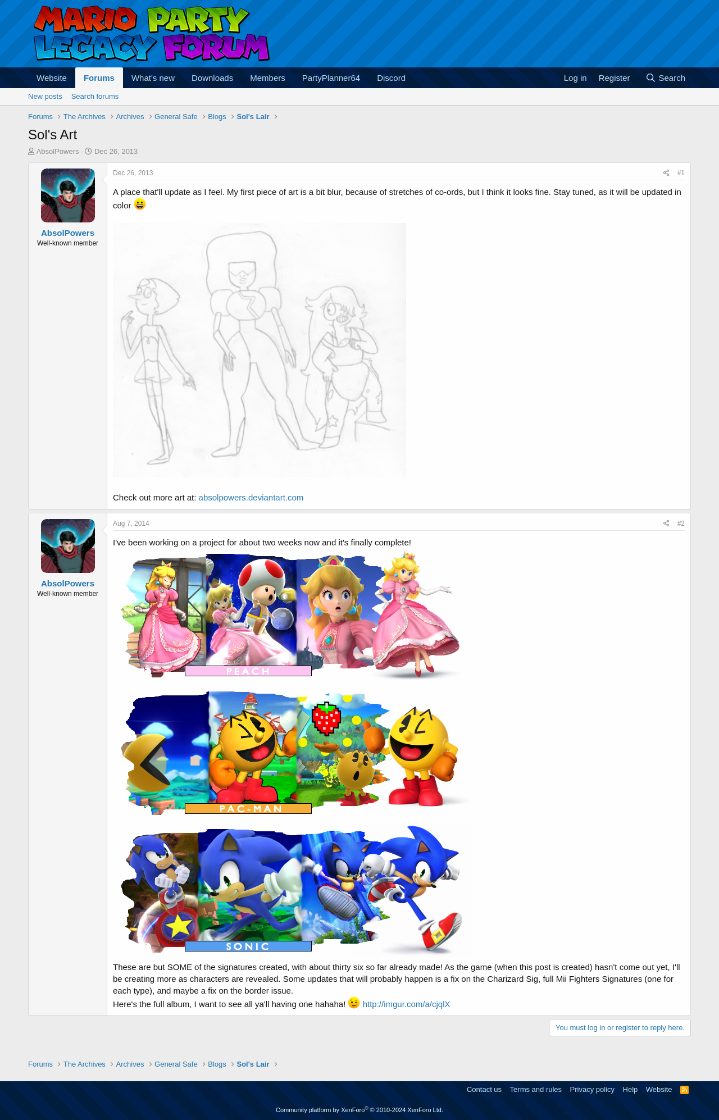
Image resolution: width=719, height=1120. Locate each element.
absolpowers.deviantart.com (251, 497)
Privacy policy (592, 1089)
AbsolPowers (58, 151)
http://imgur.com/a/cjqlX (406, 1004)
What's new (153, 78)
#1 (681, 173)
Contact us (484, 1089)
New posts (45, 96)
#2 (681, 523)
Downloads (212, 78)
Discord (391, 78)
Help (630, 1089)
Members (267, 78)
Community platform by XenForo (359, 1110)
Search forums (95, 96)
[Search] (665, 77)
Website (52, 78)
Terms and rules (536, 1089)
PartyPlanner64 (331, 78)
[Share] (666, 173)
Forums (99, 78)
